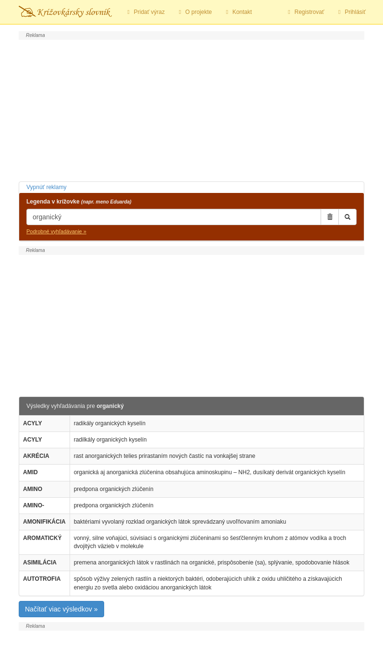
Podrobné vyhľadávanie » (56, 231)
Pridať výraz (145, 12)
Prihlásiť (350, 12)
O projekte (194, 12)
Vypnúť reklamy (46, 187)
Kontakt (237, 12)
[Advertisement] (191, 109)
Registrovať (305, 12)
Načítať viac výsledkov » (61, 609)
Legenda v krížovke (79, 201)
